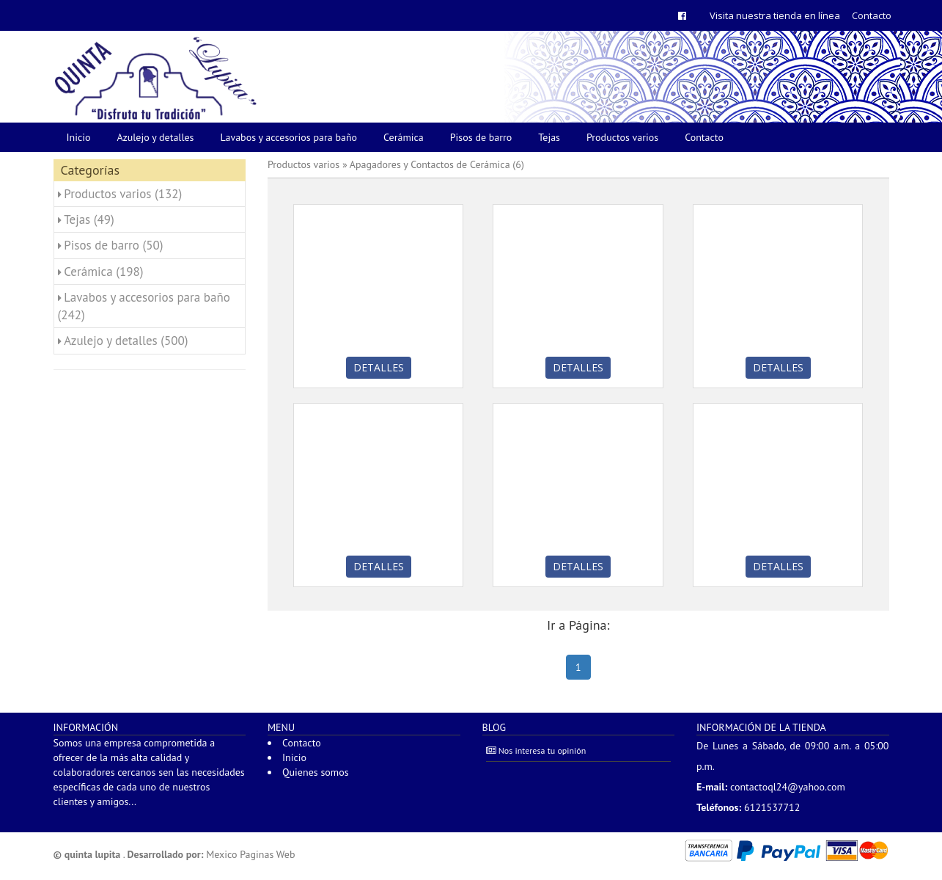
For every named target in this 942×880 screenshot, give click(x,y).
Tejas (549, 137)
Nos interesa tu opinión (536, 750)
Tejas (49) (89, 219)
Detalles (378, 367)
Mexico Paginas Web (250, 854)
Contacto (871, 15)
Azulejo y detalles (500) (126, 340)
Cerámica (403, 137)
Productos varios (622, 137)
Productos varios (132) (123, 194)
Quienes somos (315, 772)
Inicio (79, 137)
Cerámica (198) (103, 271)
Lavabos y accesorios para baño (289, 137)
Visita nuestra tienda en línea (775, 15)
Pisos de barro (481, 137)
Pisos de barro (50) (113, 245)
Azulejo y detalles (155, 137)
